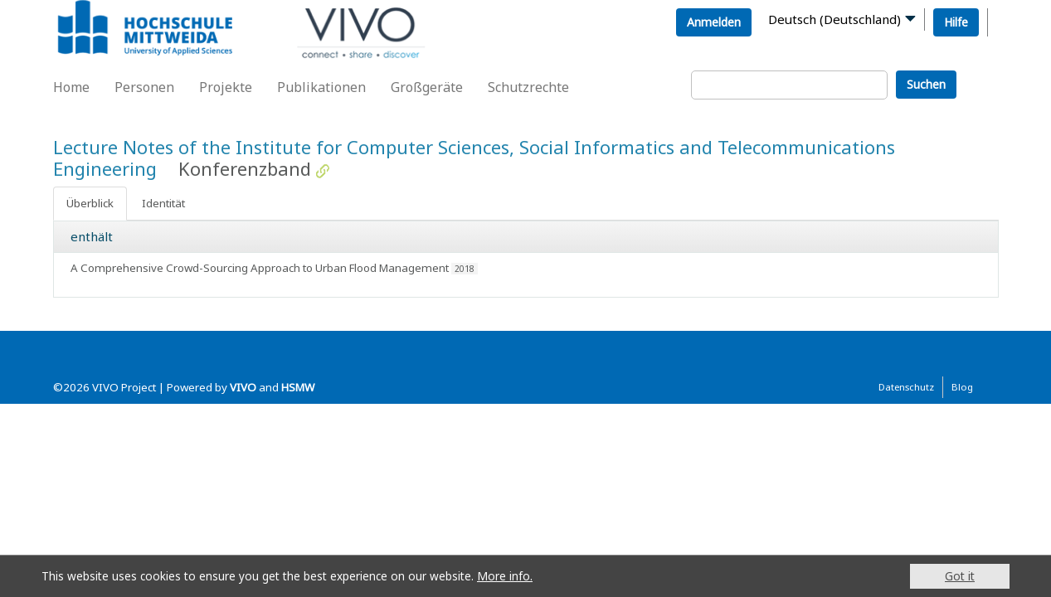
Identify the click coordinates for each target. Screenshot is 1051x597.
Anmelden (714, 22)
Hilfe (956, 22)
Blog (962, 387)
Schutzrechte (528, 87)
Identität (163, 203)
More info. (505, 576)
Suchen (926, 84)
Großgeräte (427, 87)
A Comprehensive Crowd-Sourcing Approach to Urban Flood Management (260, 267)
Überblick (90, 203)
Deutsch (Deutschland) (834, 19)
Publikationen (321, 87)
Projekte (225, 87)
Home (71, 87)
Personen (144, 87)
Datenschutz (906, 387)
